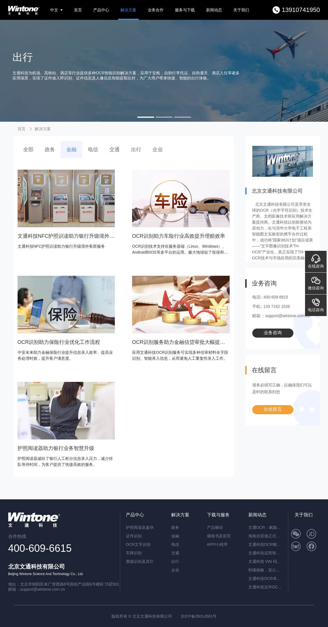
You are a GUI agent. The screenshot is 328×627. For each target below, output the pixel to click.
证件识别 (134, 536)
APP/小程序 (217, 544)
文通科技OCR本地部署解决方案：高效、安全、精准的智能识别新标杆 (265, 578)
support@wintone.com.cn (42, 589)
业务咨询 (273, 332)
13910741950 (301, 9)
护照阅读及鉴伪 (140, 527)
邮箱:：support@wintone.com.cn (281, 316)
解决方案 (128, 10)
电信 (93, 149)
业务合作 (156, 10)
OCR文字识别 (138, 544)
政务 (50, 149)
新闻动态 (214, 10)
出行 (136, 149)
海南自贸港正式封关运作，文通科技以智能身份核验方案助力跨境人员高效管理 (265, 536)
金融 (71, 149)
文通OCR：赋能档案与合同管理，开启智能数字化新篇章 (265, 527)
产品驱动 (215, 527)
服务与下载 (185, 10)
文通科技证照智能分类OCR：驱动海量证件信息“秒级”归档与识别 (265, 553)
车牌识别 (134, 553)
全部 (28, 149)
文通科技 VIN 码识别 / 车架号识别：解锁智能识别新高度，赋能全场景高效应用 (265, 561)
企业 (158, 149)
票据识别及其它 (140, 561)
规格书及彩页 (219, 536)
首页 (78, 10)
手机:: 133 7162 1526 (271, 306)
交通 (114, 149)
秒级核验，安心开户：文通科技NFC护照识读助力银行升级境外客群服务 (265, 570)
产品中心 (101, 10)
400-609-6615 (40, 548)
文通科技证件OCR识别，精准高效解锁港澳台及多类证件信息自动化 (265, 587)
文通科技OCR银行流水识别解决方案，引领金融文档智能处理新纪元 (265, 544)
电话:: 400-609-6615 (270, 297)
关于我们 (241, 10)
